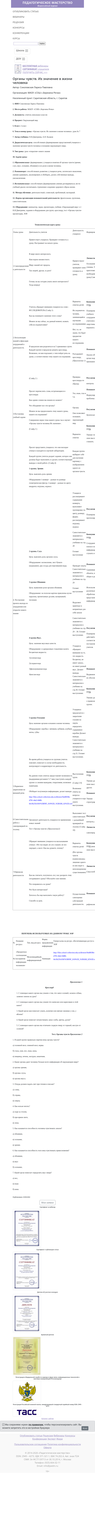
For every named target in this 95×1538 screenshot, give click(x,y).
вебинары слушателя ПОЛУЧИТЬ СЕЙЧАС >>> (36, 69)
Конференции (39, 1438)
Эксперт (51, 1438)
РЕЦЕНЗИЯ (18, 22)
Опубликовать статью (31, 1435)
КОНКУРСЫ (18, 27)
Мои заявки (47, 1202)
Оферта (48, 1447)
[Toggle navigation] (22, 51)
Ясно (85, 1428)
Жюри (59, 1438)
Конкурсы (70, 1435)
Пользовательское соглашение (30, 1444)
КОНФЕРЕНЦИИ (21, 33)
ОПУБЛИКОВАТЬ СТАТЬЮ (26, 11)
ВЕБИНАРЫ (18, 16)
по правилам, (36, 1424)
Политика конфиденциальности (64, 1444)
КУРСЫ (16, 38)
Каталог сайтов (47, 1418)
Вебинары (59, 1435)
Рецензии (48, 1435)
